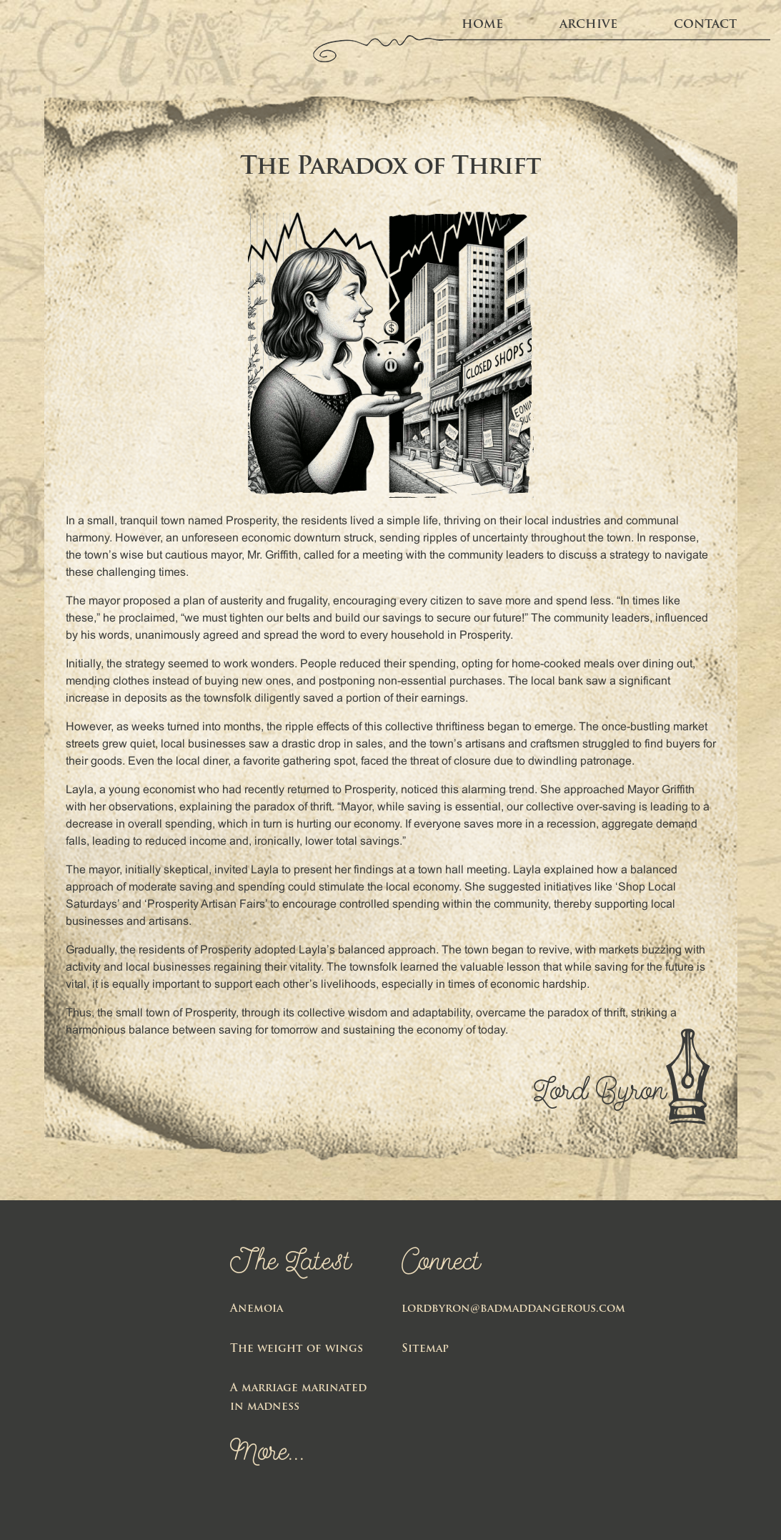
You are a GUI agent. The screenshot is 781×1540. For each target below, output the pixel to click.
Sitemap (425, 1349)
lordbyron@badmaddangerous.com (513, 1309)
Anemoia (256, 1309)
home (482, 25)
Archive (588, 25)
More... (267, 1454)
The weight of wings (296, 1349)
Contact (705, 25)
